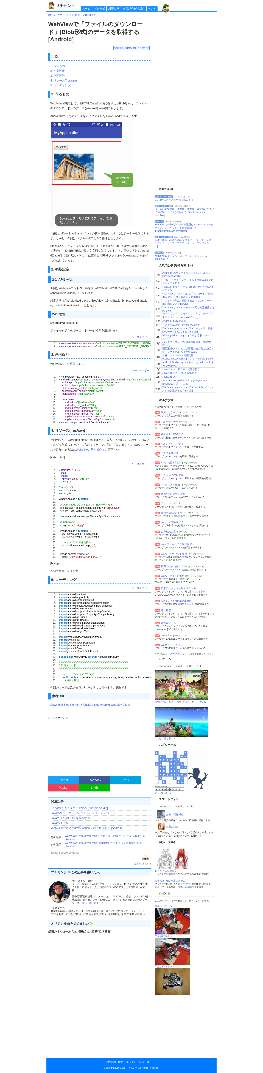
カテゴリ (65, 14)
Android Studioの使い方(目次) (131, 47)
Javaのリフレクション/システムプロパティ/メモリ (83, 813)
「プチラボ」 (174, 653)
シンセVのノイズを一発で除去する (174, 199)
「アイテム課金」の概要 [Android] (181, 324)
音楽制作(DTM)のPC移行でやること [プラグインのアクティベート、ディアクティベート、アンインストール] (184, 243)
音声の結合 (167, 566)
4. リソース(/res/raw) (63, 80)
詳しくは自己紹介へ (93, 902)
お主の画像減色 (174, 814)
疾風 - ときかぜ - (170, 412)
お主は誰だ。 (173, 826)
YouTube (189, 887)
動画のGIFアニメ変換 (173, 494)
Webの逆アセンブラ (172, 645)
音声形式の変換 (169, 531)
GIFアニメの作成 (170, 484)
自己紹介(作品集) (133, 8)
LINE (94, 787)
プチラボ (99, 8)
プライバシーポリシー (144, 1062)
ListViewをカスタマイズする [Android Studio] (79, 808)
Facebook (94, 780)
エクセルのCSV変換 (172, 475)
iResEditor (166, 635)
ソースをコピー (140, 337)
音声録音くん (168, 622)
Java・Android (83, 14)
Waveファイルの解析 (172, 575)
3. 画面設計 (57, 75)
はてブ (125, 780)
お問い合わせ (125, 1062)
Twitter (63, 780)
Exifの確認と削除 (170, 462)
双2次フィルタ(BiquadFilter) (176, 600)
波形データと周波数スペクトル (178, 588)
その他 (152, 8)
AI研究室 (113, 8)
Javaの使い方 (59, 823)
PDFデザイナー (169, 421)
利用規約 (111, 1062)
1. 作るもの (57, 65)
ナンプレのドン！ (164, 792)
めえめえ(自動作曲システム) (170, 880)
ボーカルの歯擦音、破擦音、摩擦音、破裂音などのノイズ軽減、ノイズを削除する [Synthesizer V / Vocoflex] (184, 212)
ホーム (86, 8)
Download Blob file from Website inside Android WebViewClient (90, 704)
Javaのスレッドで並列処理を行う (181, 369)
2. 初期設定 (57, 70)
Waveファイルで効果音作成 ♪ (177, 544)
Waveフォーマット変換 (174, 553)
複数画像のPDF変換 (172, 434)
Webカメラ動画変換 (172, 522)
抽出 (177, 566)
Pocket (63, 787)
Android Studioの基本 (174, 321)
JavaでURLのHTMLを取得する (70, 818)
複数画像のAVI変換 (171, 512)
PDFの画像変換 (169, 453)
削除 (184, 566)
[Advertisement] (99, 744)
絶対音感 (166, 610)
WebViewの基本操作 (89, 449)
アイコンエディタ (171, 503)
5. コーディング (60, 85)
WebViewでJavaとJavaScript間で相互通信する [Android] (86, 827)
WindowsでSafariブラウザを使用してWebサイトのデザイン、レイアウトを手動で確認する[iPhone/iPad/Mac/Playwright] (184, 227)
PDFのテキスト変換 (172, 443)
